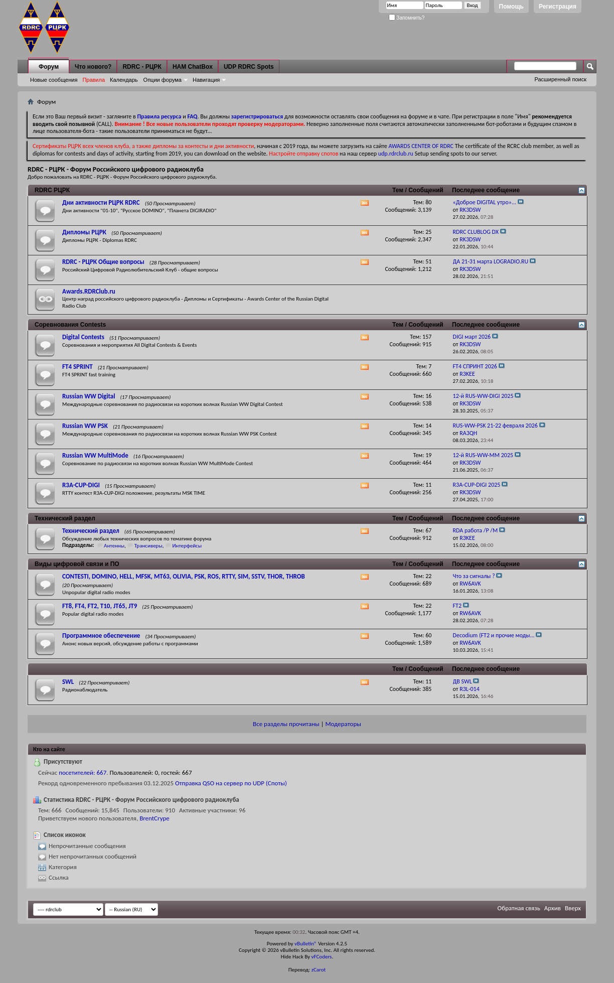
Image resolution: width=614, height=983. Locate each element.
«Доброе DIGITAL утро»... (484, 202)
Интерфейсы (187, 545)
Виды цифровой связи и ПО (77, 564)
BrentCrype (154, 818)
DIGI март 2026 (472, 336)
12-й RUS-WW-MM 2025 (483, 455)
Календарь (124, 80)
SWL (68, 681)
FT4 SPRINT (77, 366)
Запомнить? (407, 18)
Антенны (114, 545)
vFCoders (322, 956)
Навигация (206, 80)
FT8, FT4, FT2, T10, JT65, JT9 (99, 606)
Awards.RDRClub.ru (88, 291)
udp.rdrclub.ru (395, 153)
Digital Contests (83, 337)
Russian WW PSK (85, 426)
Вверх (573, 908)
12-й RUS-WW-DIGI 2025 (483, 395)
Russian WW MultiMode (95, 455)
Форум (49, 66)
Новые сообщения (53, 80)
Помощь (511, 6)
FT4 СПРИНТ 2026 (475, 366)
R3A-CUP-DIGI (81, 485)
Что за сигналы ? (474, 576)
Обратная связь (519, 908)
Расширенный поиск (560, 79)
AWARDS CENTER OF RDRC (420, 146)
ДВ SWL (462, 681)
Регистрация (557, 6)
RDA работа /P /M (475, 530)
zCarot (319, 969)
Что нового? (93, 66)
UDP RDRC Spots (249, 66)
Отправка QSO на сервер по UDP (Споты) (231, 783)
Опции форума (162, 80)
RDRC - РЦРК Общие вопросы (103, 261)
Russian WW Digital (88, 396)
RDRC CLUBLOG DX (476, 231)
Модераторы (343, 724)
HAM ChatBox (193, 66)
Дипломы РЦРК (84, 232)
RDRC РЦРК (52, 190)
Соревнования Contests (70, 324)
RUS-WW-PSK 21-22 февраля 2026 (495, 425)
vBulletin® (305, 943)
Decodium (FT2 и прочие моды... (494, 635)
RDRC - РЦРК (141, 66)
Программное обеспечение (101, 635)
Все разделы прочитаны (286, 724)
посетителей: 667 (82, 772)
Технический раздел (65, 518)
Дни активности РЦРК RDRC (101, 202)
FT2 (457, 605)
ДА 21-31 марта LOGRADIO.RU (491, 261)
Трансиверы (148, 545)
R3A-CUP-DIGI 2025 (477, 484)
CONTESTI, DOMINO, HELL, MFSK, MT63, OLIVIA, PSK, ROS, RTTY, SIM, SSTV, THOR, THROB (183, 576)
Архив (552, 908)
